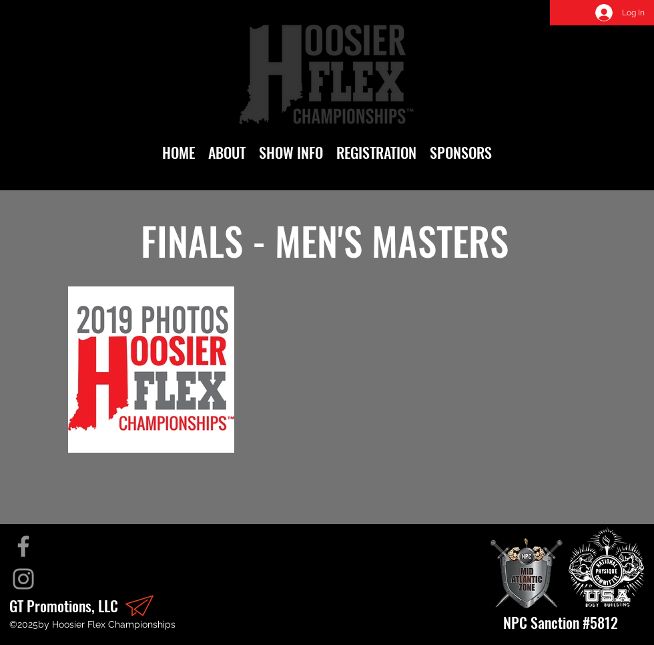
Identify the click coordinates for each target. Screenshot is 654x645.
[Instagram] (23, 579)
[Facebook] (23, 546)
